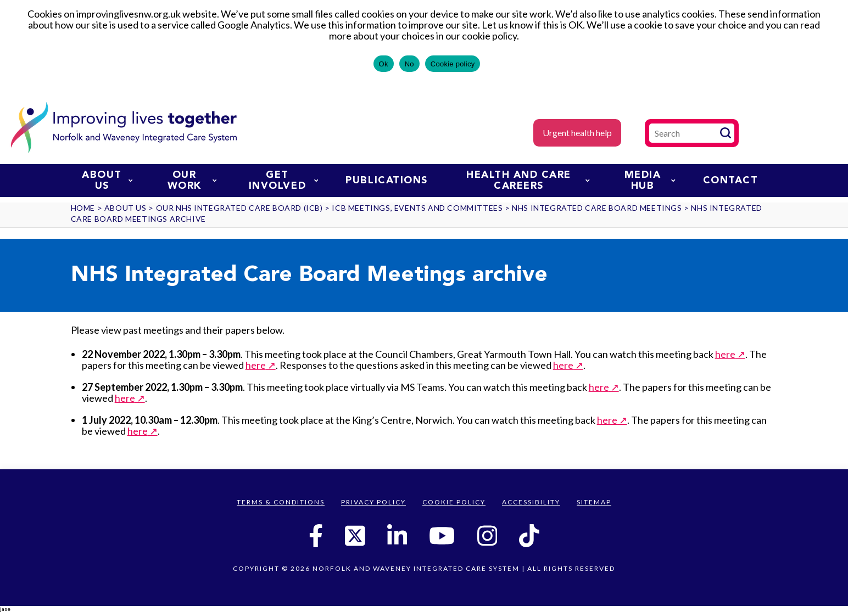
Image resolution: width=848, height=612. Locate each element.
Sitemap (594, 502)
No (409, 64)
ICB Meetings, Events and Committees (417, 207)
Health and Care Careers (528, 180)
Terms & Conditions (281, 502)
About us (107, 180)
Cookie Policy (454, 502)
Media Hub (650, 180)
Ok (383, 64)
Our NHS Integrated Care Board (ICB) (239, 207)
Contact (730, 181)
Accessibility (531, 502)
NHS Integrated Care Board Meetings (597, 207)
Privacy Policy (373, 502)
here (725, 354)
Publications (386, 181)
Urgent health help (577, 132)
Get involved (284, 180)
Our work (192, 180)
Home (83, 207)
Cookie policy (453, 64)
